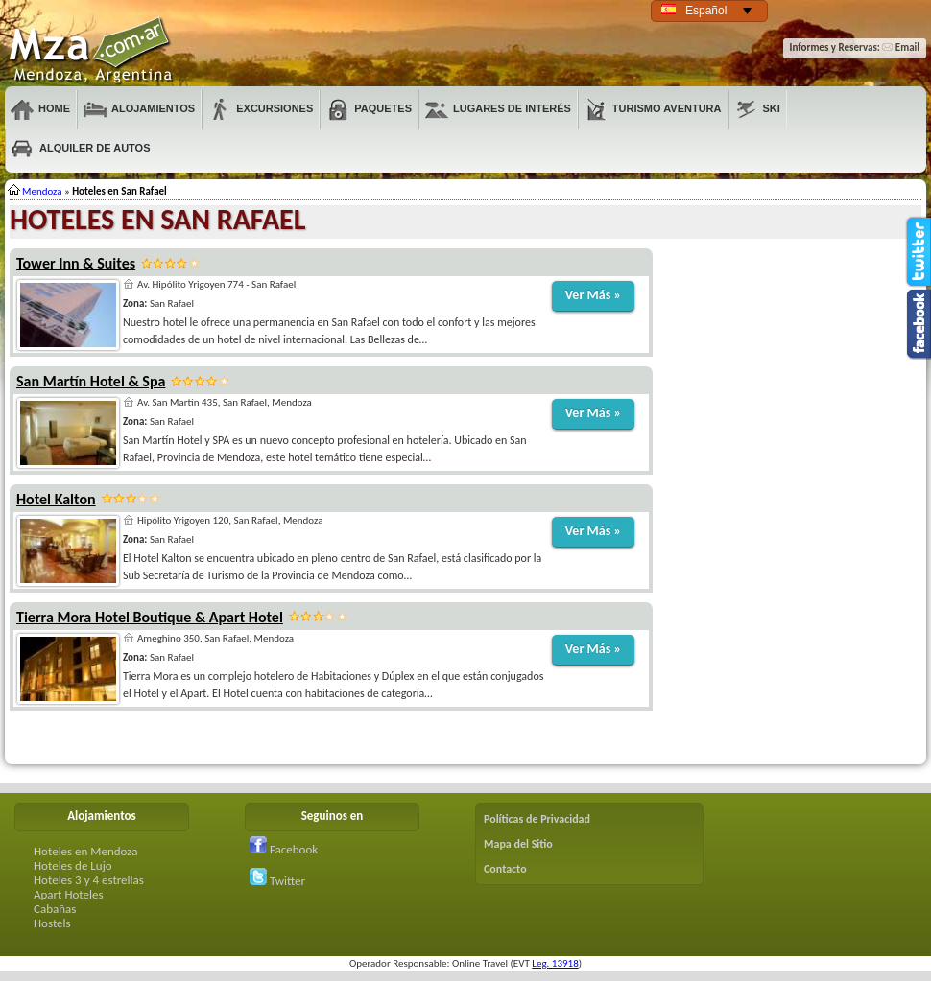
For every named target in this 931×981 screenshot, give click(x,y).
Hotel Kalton (56, 499)
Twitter (277, 881)
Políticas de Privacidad (537, 819)
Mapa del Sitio (518, 844)
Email (900, 47)
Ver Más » (593, 295)
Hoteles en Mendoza (85, 851)
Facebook (284, 849)
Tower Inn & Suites (75, 263)
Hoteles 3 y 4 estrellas (89, 880)
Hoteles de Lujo (73, 865)
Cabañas (55, 908)
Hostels (52, 923)
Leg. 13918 (555, 963)
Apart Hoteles (69, 894)
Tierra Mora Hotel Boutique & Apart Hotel (149, 617)
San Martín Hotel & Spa (90, 381)
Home (40, 109)
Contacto (505, 869)
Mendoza (92, 51)
